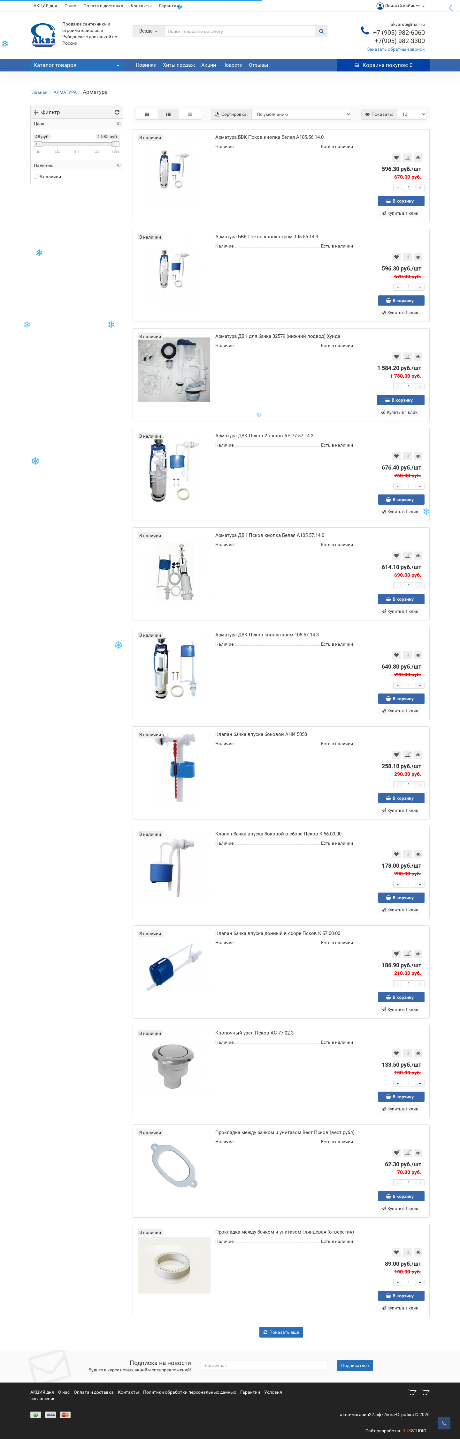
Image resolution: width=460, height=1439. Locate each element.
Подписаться (355, 1365)
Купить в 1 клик (400, 213)
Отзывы (258, 65)
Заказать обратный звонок (396, 49)
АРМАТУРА (65, 92)
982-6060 (399, 32)
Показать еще (281, 1332)
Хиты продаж (179, 65)
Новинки (146, 65)
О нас (70, 5)
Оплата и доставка (103, 5)
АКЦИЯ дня (45, 5)
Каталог (77, 63)
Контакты (141, 5)
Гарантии (169, 5)
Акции (208, 65)
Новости (232, 65)
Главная (39, 92)
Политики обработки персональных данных (189, 1392)
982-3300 (400, 41)
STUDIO (414, 1430)
